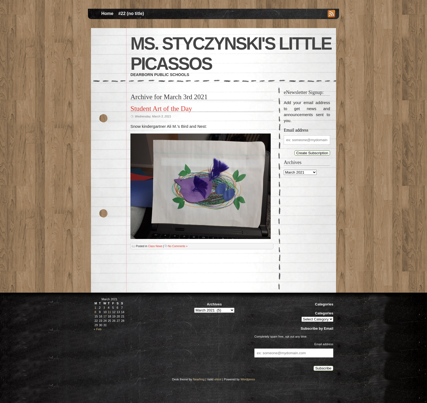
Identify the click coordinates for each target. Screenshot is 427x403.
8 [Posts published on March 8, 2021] (95, 312)
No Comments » (177, 246)
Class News (155, 246)
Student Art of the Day (161, 108)
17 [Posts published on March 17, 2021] (105, 316)
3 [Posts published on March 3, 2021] (104, 307)
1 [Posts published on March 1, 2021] (95, 307)
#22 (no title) (131, 13)
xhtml (217, 379)
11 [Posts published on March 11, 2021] (109, 312)
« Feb (97, 329)
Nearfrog (199, 379)
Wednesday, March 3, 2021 (153, 116)
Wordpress (247, 379)
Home (107, 13)
